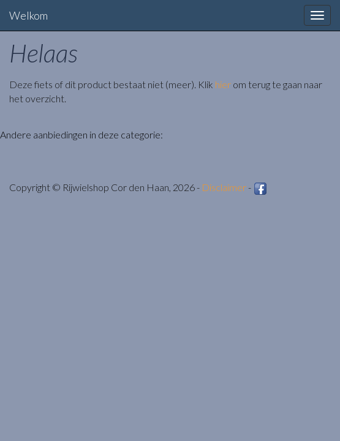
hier (223, 84)
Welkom (28, 15)
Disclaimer (224, 187)
